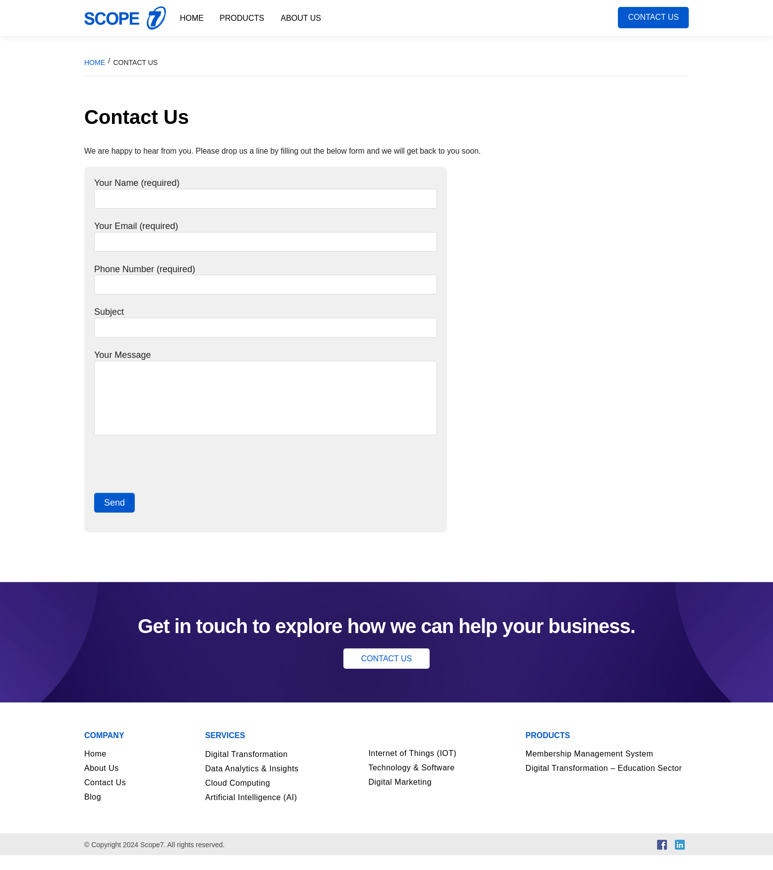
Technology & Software (411, 782)
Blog (92, 812)
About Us (301, 18)
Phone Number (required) (265, 287)
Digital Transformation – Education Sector (604, 783)
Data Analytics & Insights (252, 783)
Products (242, 18)
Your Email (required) (265, 242)
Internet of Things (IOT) (412, 768)
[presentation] (169, 480)
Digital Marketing (400, 797)
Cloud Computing (237, 798)
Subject (265, 331)
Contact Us (653, 18)
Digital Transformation (246, 769)
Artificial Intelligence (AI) (251, 812)
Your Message (265, 374)
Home (192, 18)
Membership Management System (590, 768)
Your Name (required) (265, 197)
